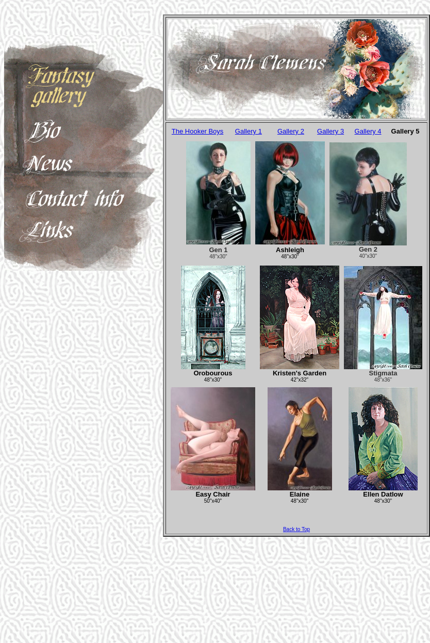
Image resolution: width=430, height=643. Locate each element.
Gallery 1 (248, 131)
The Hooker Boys (197, 131)
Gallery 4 (368, 131)
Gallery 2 (290, 131)
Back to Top (296, 529)
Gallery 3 (330, 131)
